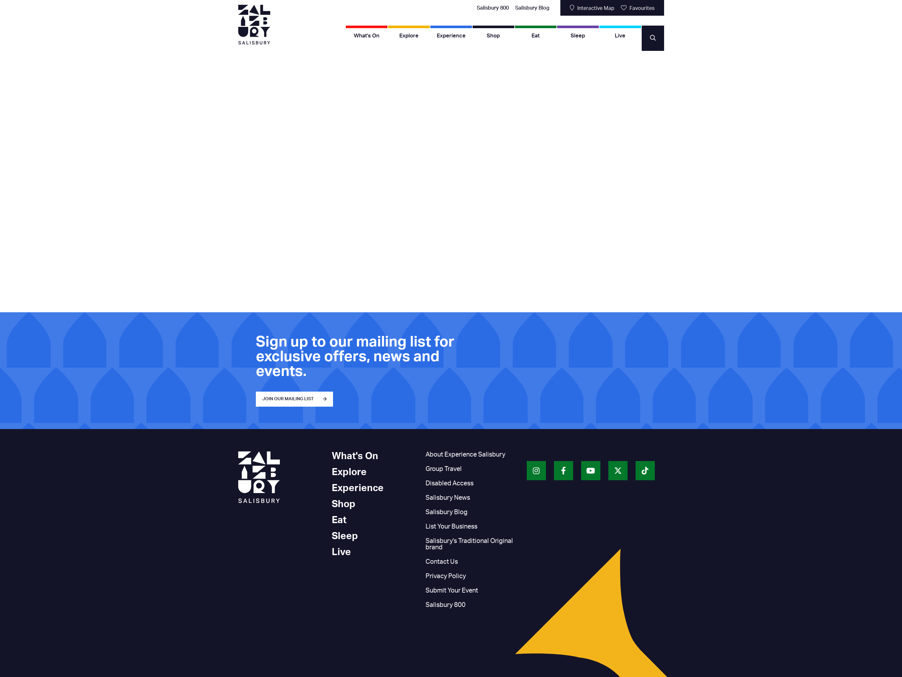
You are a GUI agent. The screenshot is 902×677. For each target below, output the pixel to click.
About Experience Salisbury (465, 454)
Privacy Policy (446, 576)
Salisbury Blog (532, 8)
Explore (408, 35)
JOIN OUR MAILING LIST (288, 399)
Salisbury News (448, 498)
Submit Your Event (452, 590)
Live (620, 35)
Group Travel (444, 469)
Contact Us (442, 562)
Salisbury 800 (493, 8)
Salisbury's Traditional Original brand (469, 544)
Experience (451, 35)
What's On (366, 35)
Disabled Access (450, 483)
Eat (536, 35)
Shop (493, 35)
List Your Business (451, 526)
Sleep (578, 35)
